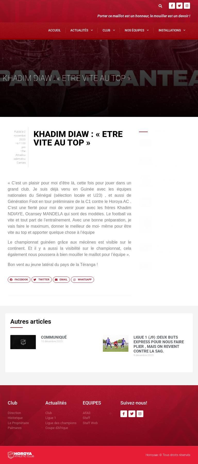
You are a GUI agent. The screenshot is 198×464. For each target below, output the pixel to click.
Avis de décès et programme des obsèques (165, 180)
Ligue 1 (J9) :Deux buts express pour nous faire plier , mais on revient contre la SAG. (170, 164)
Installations (172, 30)
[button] (160, 6)
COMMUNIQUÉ (162, 142)
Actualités (81, 30)
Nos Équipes (137, 30)
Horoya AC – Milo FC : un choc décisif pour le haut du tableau (169, 204)
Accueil (54, 30)
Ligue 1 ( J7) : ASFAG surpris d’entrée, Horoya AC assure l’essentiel (167, 269)
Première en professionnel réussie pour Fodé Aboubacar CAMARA (170, 224)
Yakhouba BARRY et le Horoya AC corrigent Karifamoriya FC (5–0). (169, 249)
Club (109, 30)
